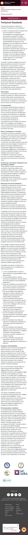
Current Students (9, 508)
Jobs (6, 513)
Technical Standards (6, 14)
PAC (17, 512)
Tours (17, 507)
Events (18, 508)
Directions (19, 510)
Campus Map (19, 513)
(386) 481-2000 (23, 500)
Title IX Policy (8, 515)
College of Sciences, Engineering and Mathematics (11, 10)
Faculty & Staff (9, 510)
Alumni (7, 512)
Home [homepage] (2, 8)
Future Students (9, 507)
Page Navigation (14, 18)
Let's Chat (14, 530)
